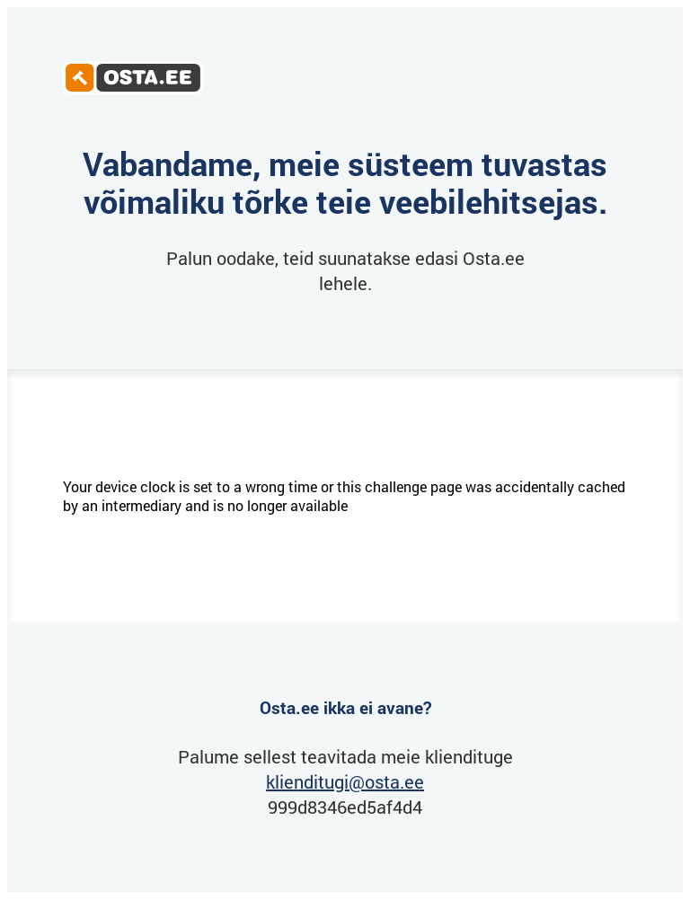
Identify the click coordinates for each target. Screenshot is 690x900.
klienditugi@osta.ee (345, 781)
